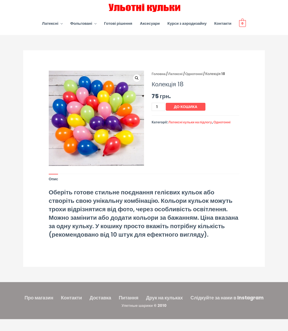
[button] (136, 80)
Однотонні (195, 76)
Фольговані (81, 26)
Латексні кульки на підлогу (190, 125)
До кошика (186, 109)
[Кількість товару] (159, 109)
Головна (159, 76)
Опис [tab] (54, 181)
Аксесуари (150, 26)
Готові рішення (118, 26)
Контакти (222, 26)
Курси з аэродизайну (186, 26)
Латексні (50, 26)
